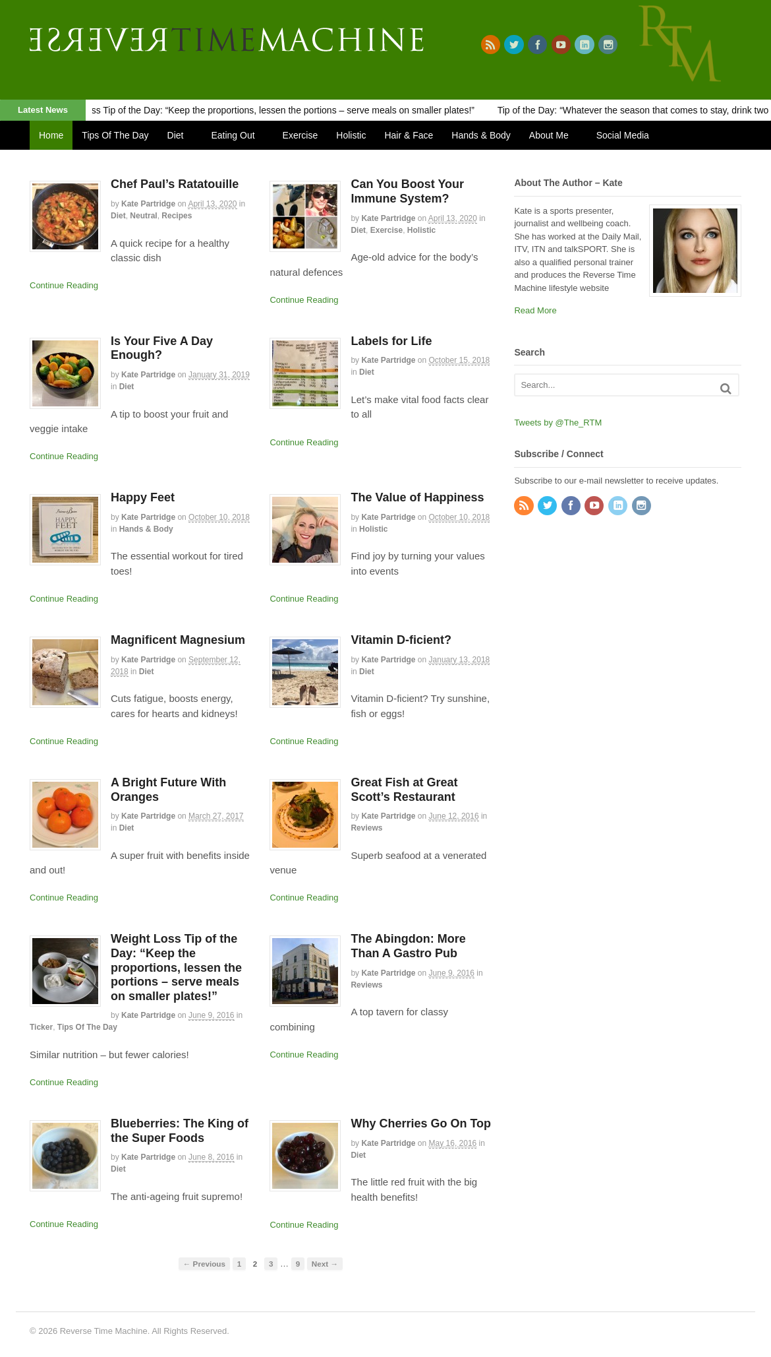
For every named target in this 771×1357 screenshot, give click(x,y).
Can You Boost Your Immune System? (407, 191)
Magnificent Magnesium (178, 640)
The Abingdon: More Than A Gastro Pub (408, 946)
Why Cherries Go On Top (421, 1123)
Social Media (622, 135)
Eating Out (232, 135)
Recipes (176, 215)
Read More (535, 310)
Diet (175, 135)
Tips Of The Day (115, 135)
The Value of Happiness (417, 497)
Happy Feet (143, 497)
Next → (325, 1263)
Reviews (366, 828)
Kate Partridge (148, 203)
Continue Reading (64, 285)
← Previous (204, 1263)
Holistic (351, 135)
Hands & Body (481, 135)
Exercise (300, 135)
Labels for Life (391, 341)
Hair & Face (408, 135)
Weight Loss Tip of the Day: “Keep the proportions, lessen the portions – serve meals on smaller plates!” (267, 110)
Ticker (41, 1027)
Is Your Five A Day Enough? (162, 348)
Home (51, 135)
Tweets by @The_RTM (558, 422)
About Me (549, 135)
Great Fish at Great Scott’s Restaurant (404, 790)
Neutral (143, 215)
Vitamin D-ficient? (401, 640)
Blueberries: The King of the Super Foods (179, 1131)
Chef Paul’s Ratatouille (175, 184)
